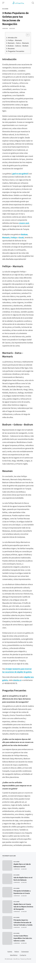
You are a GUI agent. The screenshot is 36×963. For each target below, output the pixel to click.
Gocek (21, 237)
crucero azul (24, 223)
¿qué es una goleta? (20, 173)
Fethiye (14, 237)
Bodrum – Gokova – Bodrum (18, 46)
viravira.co (17, 680)
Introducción (12, 37)
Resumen (11, 48)
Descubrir (5, 9)
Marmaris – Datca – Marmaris (18, 43)
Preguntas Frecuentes (16, 51)
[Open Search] (33, 3)
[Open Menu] (3, 3)
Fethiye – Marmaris (15, 40)
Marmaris (6, 237)
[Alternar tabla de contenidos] (27, 34)
